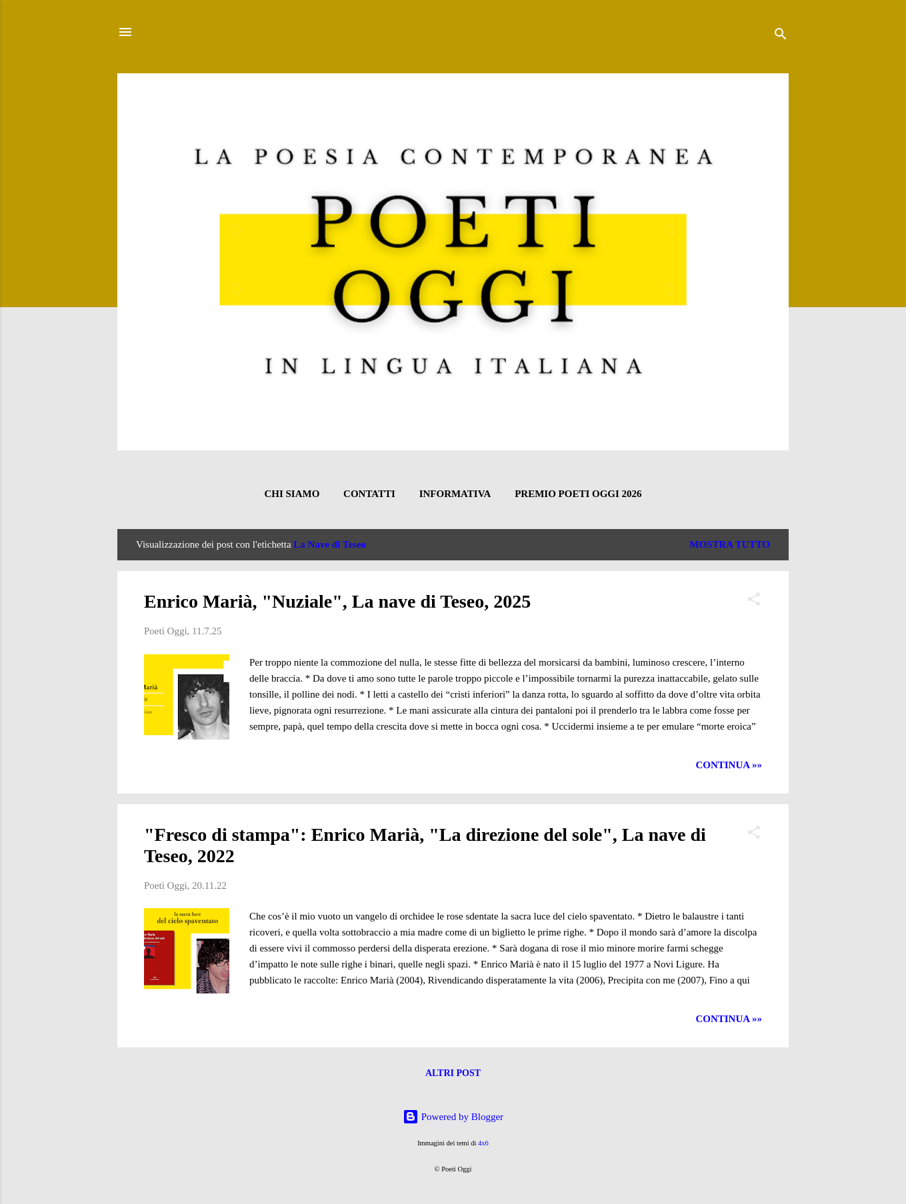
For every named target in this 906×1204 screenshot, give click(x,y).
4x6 (483, 1143)
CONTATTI (369, 493)
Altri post (453, 1073)
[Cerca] (781, 36)
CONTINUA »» (728, 765)
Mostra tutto (729, 544)
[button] (754, 601)
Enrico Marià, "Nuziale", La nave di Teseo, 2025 (337, 601)
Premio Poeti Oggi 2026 (578, 493)
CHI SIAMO (291, 493)
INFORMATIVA (455, 493)
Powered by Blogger (453, 1116)
